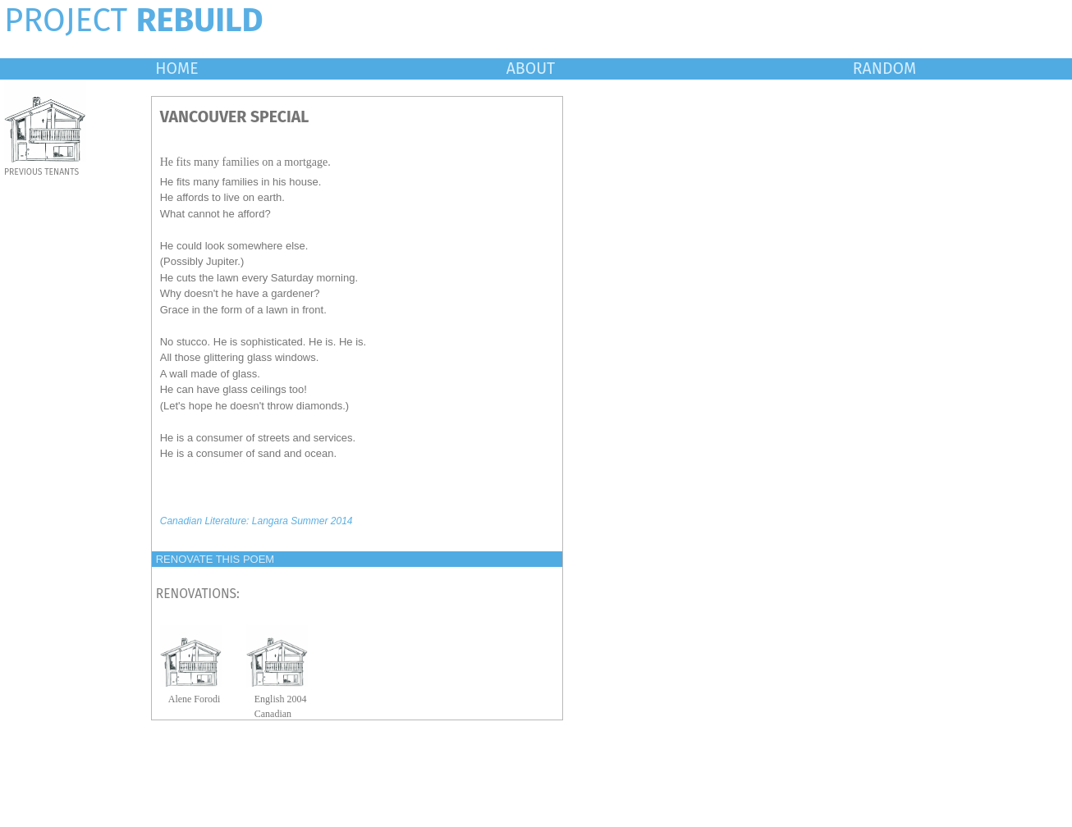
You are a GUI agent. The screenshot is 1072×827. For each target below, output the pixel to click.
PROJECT (133, 20)
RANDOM (884, 68)
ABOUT (531, 68)
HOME (176, 68)
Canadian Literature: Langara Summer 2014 (256, 521)
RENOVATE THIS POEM (215, 559)
